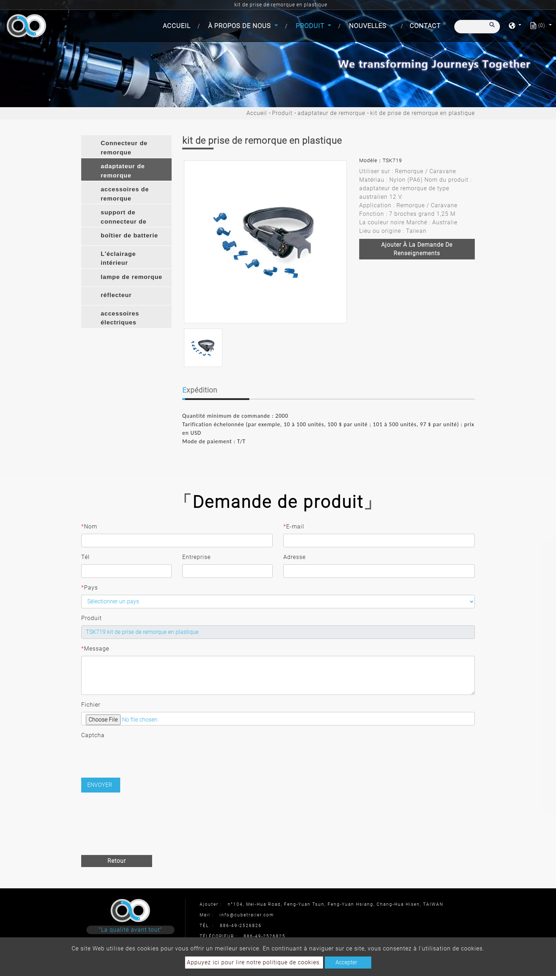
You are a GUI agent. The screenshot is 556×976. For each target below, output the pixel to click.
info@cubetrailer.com (246, 914)
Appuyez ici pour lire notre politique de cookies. (254, 962)
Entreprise (196, 557)
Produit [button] (311, 25)
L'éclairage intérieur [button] (118, 259)
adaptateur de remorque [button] (123, 171)
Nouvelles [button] (368, 25)
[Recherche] (477, 26)
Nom (89, 526)
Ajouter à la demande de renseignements (416, 249)
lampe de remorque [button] (131, 277)
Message (95, 649)
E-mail (293, 526)
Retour (116, 860)
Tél (85, 557)
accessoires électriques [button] (120, 318)
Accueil (178, 25)
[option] (265, 241)
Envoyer (99, 785)
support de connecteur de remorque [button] (123, 218)
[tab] (126, 146)
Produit (282, 113)
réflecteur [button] (116, 295)
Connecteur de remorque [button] (124, 148)
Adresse (294, 557)
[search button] (491, 28)
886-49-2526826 (241, 925)
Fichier (90, 704)
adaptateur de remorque (331, 113)
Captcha (93, 735)
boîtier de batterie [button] (129, 235)
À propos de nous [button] (240, 25)
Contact (425, 25)
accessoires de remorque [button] (125, 194)
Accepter (346, 962)
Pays (89, 587)
